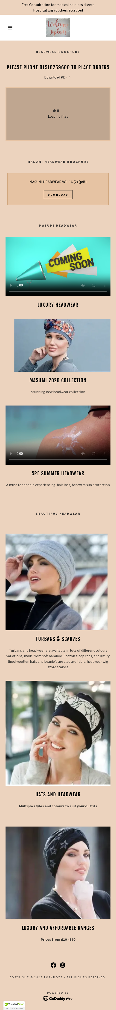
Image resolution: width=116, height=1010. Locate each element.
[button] (8, 27)
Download (58, 194)
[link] (58, 27)
